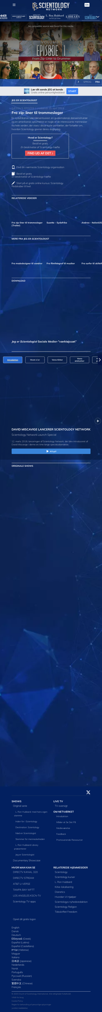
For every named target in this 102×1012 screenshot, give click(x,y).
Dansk (15, 931)
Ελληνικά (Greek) (21, 938)
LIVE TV (58, 801)
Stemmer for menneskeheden (30, 839)
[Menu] (14, 5)
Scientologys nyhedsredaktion (71, 901)
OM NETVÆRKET (63, 811)
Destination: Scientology (27, 827)
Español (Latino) (20, 942)
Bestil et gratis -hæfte (31, 175)
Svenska (16, 979)
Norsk (15, 968)
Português (17, 972)
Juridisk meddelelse (20, 1008)
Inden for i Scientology (26, 821)
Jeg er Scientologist (24, 854)
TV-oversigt (61, 805)
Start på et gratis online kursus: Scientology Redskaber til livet (37, 185)
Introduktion (62, 816)
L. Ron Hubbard (63, 881)
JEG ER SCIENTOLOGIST (24, 100)
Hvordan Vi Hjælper (65, 896)
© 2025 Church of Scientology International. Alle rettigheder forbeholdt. (41, 994)
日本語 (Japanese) (22, 961)
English (15, 927)
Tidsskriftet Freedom (66, 911)
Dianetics (60, 891)
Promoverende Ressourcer (69, 840)
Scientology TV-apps (24, 901)
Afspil (51, 451)
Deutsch (16, 934)
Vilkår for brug (18, 997)
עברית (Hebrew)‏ (20, 949)
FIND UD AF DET (40, 153)
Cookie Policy (17, 1001)
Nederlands (18, 964)
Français (16, 987)
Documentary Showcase (26, 860)
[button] (100, 360)
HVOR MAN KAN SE (23, 867)
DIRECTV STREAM (23, 877)
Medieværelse (63, 828)
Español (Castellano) (23, 946)
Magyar (16, 953)
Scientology (61, 872)
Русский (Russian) (22, 975)
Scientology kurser (65, 877)
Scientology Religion (66, 906)
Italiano (16, 957)
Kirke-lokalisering (64, 886)
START (72, 91)
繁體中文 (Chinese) (22, 983)
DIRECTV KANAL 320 (25, 872)
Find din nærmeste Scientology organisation (40, 167)
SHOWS (16, 801)
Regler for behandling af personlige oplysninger (31, 1004)
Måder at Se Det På (66, 822)
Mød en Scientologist (25, 833)
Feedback (61, 834)
